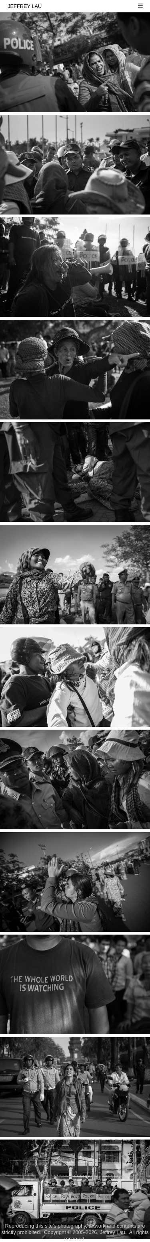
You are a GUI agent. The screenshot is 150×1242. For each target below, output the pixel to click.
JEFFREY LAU (76, 5)
